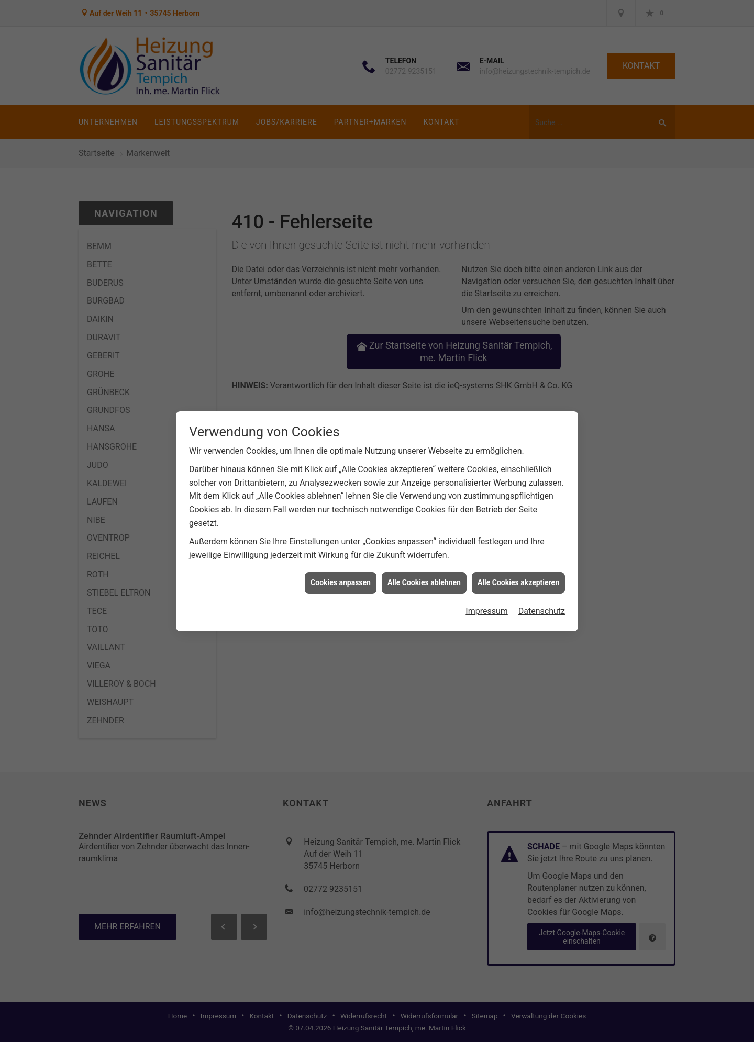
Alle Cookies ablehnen (424, 574)
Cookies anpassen (341, 574)
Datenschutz (541, 602)
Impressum (486, 602)
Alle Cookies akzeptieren (518, 574)
